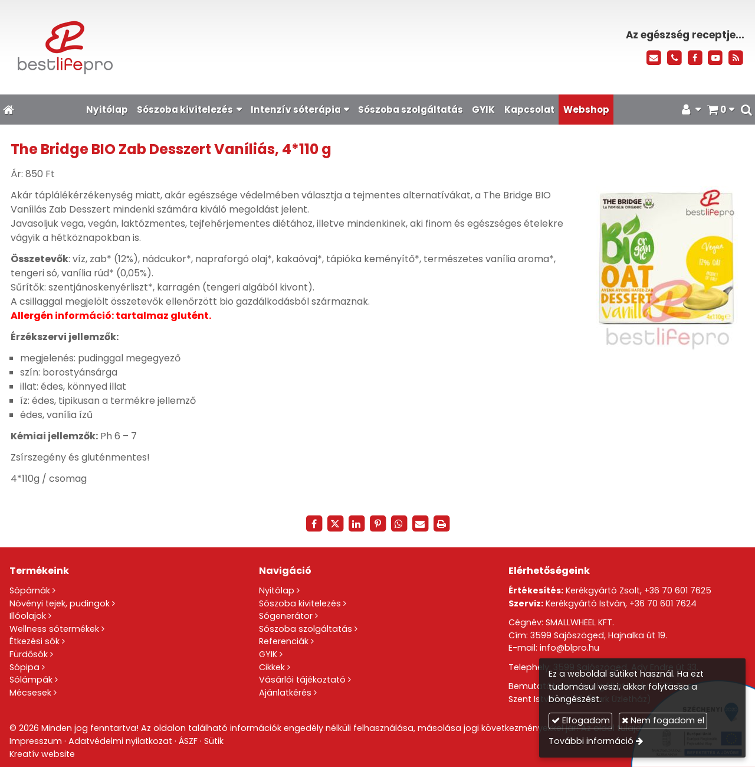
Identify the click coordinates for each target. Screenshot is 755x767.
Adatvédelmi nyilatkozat (120, 741)
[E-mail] (653, 58)
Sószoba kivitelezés (300, 603)
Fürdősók (28, 654)
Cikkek (272, 667)
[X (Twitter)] (335, 523)
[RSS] (735, 58)
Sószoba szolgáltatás (305, 629)
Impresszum (35, 741)
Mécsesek (30, 693)
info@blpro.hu (569, 648)
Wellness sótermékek (54, 629)
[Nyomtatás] (441, 523)
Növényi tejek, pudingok (59, 603)
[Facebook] (695, 58)
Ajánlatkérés (285, 693)
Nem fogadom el (663, 720)
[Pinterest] (377, 523)
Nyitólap (276, 590)
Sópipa (24, 667)
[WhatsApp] (398, 523)
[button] (746, 109)
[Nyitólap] (175, 47)
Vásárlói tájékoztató (302, 680)
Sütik (214, 741)
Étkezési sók (34, 641)
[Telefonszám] (674, 58)
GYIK (268, 654)
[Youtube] (715, 58)
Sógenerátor (286, 616)
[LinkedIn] (356, 523)
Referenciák (283, 641)
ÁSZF (188, 741)
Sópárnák (29, 590)
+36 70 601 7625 (677, 590)
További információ (591, 741)
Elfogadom (581, 720)
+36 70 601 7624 (663, 603)
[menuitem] (106, 109)
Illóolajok (27, 616)
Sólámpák (30, 680)
